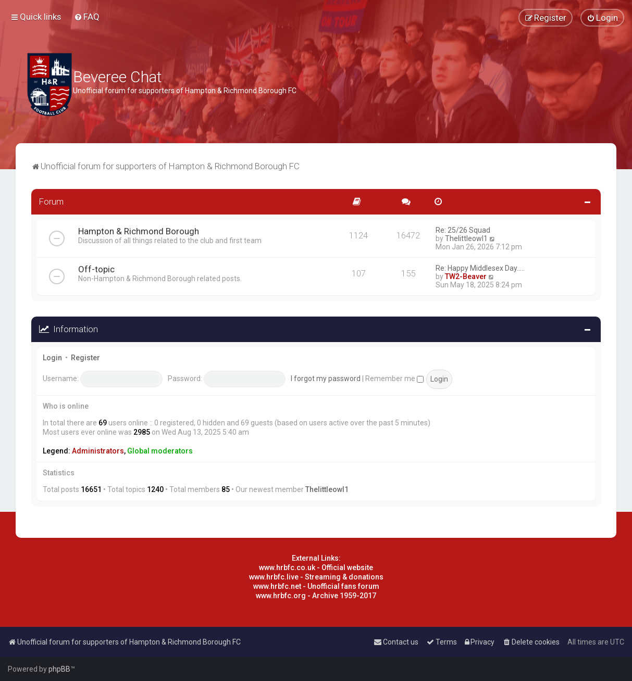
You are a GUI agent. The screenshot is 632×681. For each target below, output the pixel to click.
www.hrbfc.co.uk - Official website (316, 567)
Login (52, 358)
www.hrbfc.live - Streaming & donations (316, 577)
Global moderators (160, 451)
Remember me (394, 378)
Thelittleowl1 (466, 238)
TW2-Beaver (466, 276)
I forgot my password (326, 378)
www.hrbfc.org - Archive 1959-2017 (316, 595)
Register (85, 358)
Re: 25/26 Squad (463, 230)
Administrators (98, 451)
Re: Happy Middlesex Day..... (480, 268)
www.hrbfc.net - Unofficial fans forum (316, 586)
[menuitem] (86, 16)
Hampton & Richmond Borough (138, 231)
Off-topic (96, 269)
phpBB (59, 669)
